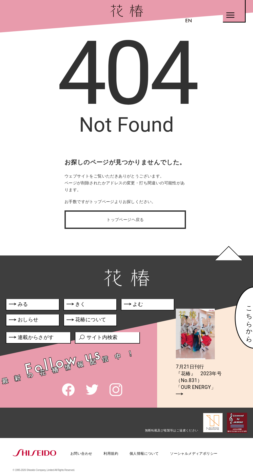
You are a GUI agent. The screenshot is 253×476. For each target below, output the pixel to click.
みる (18, 305)
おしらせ (30, 320)
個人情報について (144, 453)
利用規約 (110, 453)
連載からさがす (31, 338)
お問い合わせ (81, 453)
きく (76, 305)
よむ (134, 305)
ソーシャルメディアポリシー (193, 453)
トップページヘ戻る (125, 219)
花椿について (89, 320)
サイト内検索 (98, 338)
